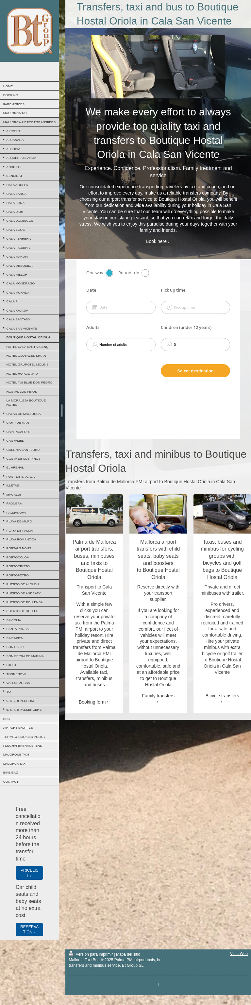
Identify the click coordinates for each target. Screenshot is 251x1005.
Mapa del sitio (128, 954)
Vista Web (239, 953)
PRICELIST (30, 873)
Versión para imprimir (91, 954)
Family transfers (158, 695)
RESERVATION (29, 929)
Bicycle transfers (222, 695)
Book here (156, 241)
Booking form (92, 702)
